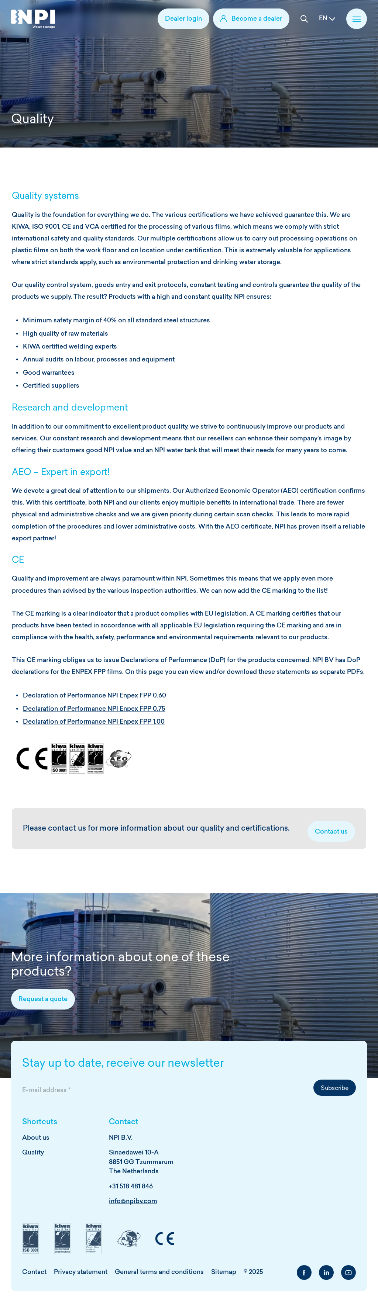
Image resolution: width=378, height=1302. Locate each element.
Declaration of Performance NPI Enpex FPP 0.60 (94, 696)
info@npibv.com (133, 1201)
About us (35, 1138)
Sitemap (223, 1272)
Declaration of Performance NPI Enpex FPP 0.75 (94, 709)
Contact (34, 1272)
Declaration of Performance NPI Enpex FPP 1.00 (94, 722)
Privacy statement (80, 1272)
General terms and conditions (159, 1272)
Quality (33, 1153)
